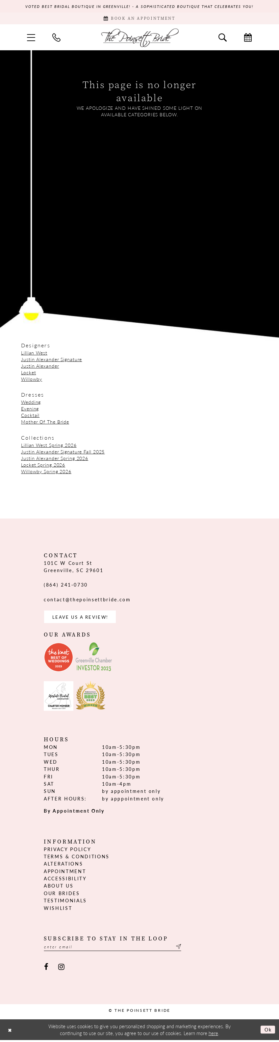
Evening (30, 409)
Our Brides (62, 894)
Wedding (31, 403)
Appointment (65, 872)
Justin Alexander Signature (51, 360)
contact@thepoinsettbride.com (87, 600)
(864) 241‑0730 (66, 586)
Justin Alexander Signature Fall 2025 (63, 452)
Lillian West (34, 353)
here (213, 1035)
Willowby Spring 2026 (46, 472)
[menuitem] (31, 38)
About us (58, 887)
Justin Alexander (40, 366)
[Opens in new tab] (58, 659)
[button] (31, 38)
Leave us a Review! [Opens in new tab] (82, 618)
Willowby (31, 380)
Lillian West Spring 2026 (49, 446)
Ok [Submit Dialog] (268, 1031)
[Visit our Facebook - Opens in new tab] (46, 968)
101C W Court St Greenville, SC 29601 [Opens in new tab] (73, 567)
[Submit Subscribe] (185, 948)
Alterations (63, 865)
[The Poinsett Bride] (139, 38)
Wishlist (58, 909)
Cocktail (30, 416)
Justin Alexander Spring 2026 (54, 459)
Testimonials (65, 902)
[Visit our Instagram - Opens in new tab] (61, 968)
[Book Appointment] (139, 19)
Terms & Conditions (77, 858)
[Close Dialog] (10, 1031)
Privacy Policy (67, 850)
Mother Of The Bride (45, 422)
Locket (28, 373)
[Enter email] (116, 948)
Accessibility (65, 880)
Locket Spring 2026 (43, 465)
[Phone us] (56, 38)
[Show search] (222, 38)
